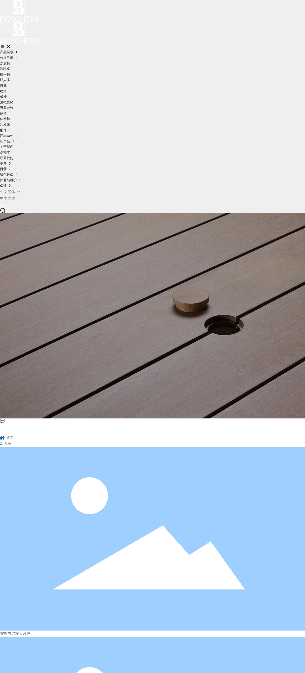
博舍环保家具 (23, 428)
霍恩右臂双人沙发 (15, 633)
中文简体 (7, 198)
